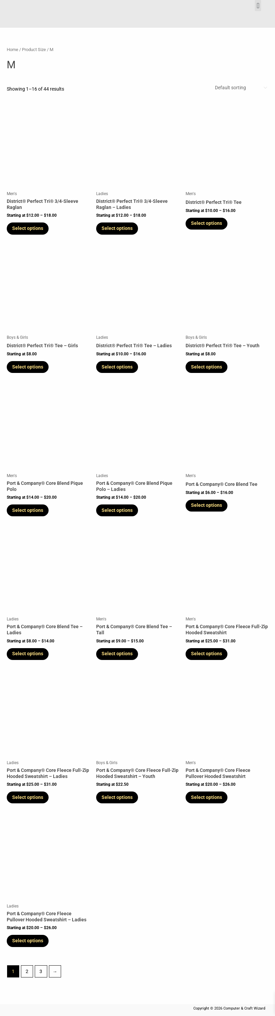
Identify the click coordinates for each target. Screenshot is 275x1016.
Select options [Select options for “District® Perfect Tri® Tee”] (207, 224)
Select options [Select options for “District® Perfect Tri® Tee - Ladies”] (118, 368)
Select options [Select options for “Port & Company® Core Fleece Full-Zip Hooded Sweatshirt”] (207, 657)
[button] (258, 5)
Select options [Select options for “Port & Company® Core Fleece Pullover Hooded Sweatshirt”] (207, 801)
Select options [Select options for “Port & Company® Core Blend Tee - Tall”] (118, 657)
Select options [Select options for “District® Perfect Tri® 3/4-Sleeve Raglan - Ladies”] (118, 228)
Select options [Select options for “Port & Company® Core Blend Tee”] (207, 507)
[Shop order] (240, 87)
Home (12, 49)
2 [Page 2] (27, 976)
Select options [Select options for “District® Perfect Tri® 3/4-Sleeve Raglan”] (29, 228)
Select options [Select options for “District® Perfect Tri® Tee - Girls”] (29, 368)
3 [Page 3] (40, 976)
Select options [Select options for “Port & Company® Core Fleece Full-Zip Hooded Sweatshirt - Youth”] (118, 801)
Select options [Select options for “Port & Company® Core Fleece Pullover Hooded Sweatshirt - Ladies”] (29, 945)
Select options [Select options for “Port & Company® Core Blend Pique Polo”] (29, 512)
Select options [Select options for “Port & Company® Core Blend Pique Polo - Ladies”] (118, 512)
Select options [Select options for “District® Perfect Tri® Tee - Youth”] (207, 368)
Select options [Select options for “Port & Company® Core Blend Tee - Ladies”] (29, 657)
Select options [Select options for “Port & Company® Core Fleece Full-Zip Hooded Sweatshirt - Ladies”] (29, 801)
